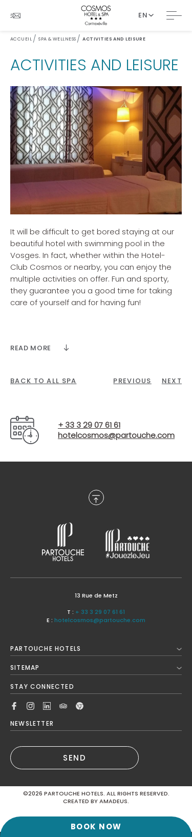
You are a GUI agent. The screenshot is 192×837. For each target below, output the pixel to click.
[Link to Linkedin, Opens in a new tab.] (47, 705)
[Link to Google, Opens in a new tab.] (79, 705)
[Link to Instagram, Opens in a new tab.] (30, 705)
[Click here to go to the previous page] (132, 381)
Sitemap (96, 667)
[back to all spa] (43, 381)
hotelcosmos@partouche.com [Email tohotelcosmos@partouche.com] (116, 435)
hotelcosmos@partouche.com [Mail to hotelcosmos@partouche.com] (99, 620)
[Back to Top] (96, 497)
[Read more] (39, 348)
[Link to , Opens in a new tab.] (63, 542)
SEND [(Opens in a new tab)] (74, 757)
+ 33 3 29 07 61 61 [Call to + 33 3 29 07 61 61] (100, 612)
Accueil (21, 39)
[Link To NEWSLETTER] (15, 15)
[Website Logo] (96, 15)
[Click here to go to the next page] (172, 381)
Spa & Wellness (57, 39)
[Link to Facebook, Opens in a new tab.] (14, 705)
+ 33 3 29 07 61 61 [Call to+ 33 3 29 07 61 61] (89, 425)
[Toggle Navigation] (174, 15)
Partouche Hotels (96, 648)
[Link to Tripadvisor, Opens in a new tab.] (63, 705)
